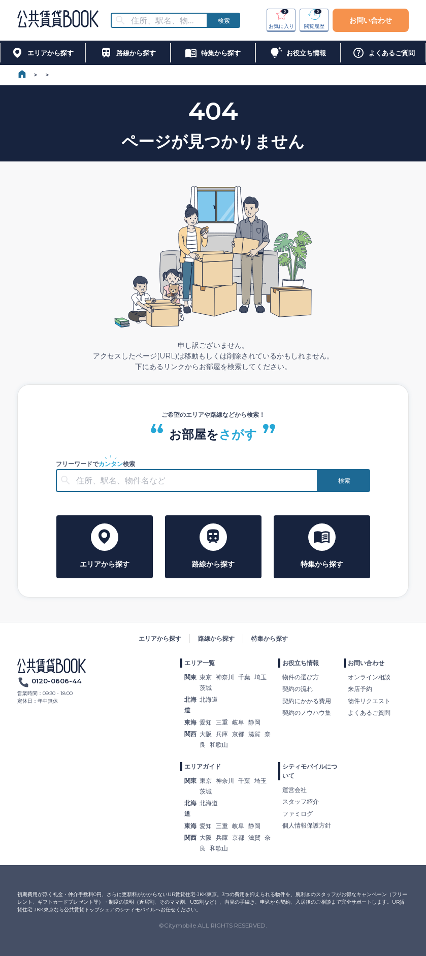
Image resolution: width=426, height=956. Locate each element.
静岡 (254, 722)
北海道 (209, 699)
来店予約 (360, 689)
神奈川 (225, 677)
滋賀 (254, 734)
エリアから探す (160, 638)
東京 (206, 677)
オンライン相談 (369, 677)
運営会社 (294, 790)
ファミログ (297, 813)
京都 (238, 734)
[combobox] (165, 20)
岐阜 (238, 722)
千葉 (244, 677)
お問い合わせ (371, 20)
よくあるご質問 (369, 712)
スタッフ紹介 (300, 801)
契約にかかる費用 (306, 701)
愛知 (206, 722)
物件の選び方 (300, 677)
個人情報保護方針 (306, 825)
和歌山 (219, 744)
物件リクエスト (369, 701)
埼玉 (260, 677)
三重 (222, 722)
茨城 (206, 687)
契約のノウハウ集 (306, 712)
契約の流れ (297, 689)
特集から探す (269, 638)
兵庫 (222, 734)
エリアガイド (202, 766)
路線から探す (216, 638)
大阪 (206, 734)
